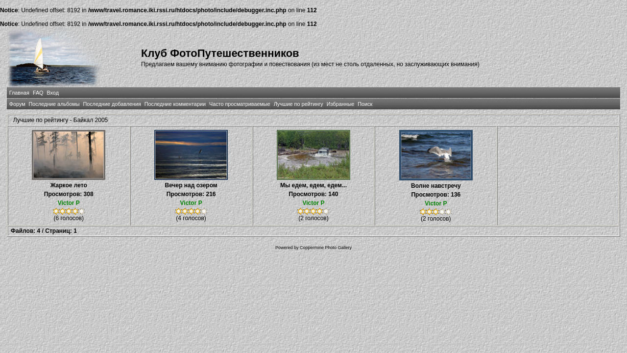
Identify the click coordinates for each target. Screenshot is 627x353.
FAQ (38, 93)
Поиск (365, 104)
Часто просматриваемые (239, 104)
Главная (19, 93)
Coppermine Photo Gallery (326, 247)
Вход (53, 93)
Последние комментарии (175, 104)
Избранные (340, 104)
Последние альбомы (54, 104)
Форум (17, 104)
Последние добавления (112, 104)
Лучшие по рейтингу (298, 104)
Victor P (69, 203)
